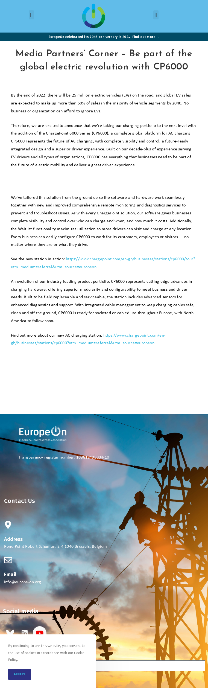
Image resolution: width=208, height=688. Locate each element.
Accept (20, 674)
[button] (31, 14)
